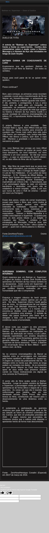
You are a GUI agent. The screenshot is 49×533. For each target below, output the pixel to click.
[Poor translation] (9, 493)
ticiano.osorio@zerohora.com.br (17, 236)
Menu (7, 2)
